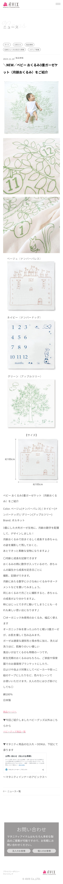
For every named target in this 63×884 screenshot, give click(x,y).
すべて (7, 44)
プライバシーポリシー (12, 872)
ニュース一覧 (15, 792)
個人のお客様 (44, 851)
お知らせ (19, 44)
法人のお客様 (18, 851)
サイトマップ (9, 875)
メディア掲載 (38, 50)
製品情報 (32, 44)
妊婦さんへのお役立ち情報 (16, 50)
